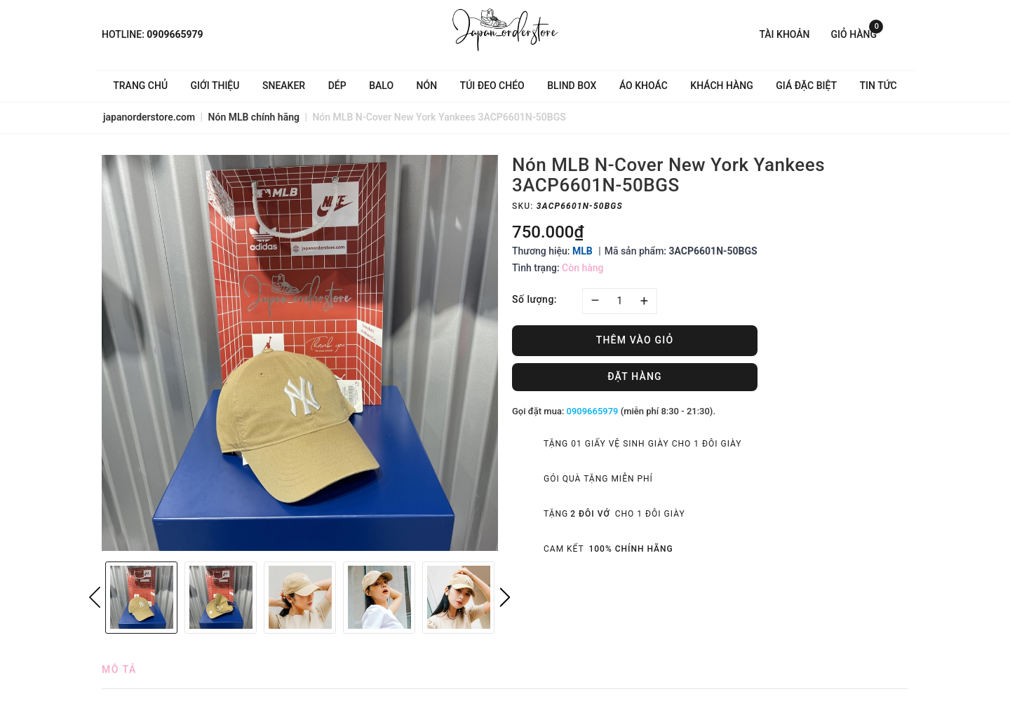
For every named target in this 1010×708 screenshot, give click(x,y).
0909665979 (175, 34)
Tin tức (878, 85)
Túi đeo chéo (492, 85)
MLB (582, 251)
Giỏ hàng (857, 33)
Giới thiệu (215, 85)
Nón (427, 85)
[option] (300, 353)
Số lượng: (534, 299)
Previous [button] (94, 597)
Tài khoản (784, 34)
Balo (381, 85)
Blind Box (571, 85)
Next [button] (505, 597)
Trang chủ (140, 85)
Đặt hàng (634, 376)
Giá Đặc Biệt (806, 85)
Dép (337, 85)
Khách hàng (721, 85)
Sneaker (283, 85)
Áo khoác (643, 85)
